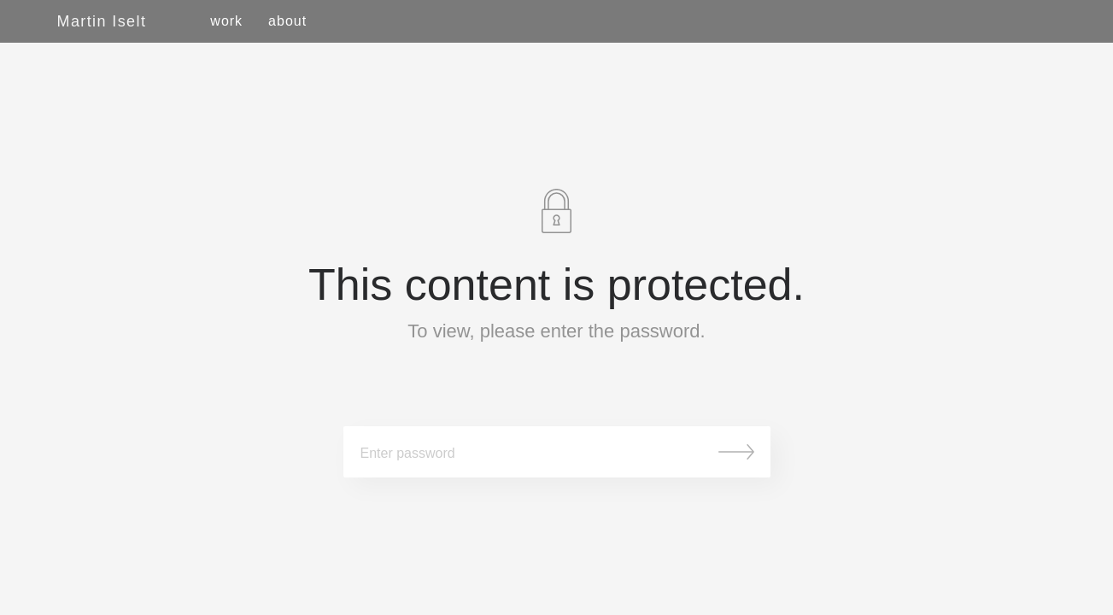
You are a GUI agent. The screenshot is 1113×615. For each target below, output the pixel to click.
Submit (736, 451)
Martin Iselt (102, 21)
